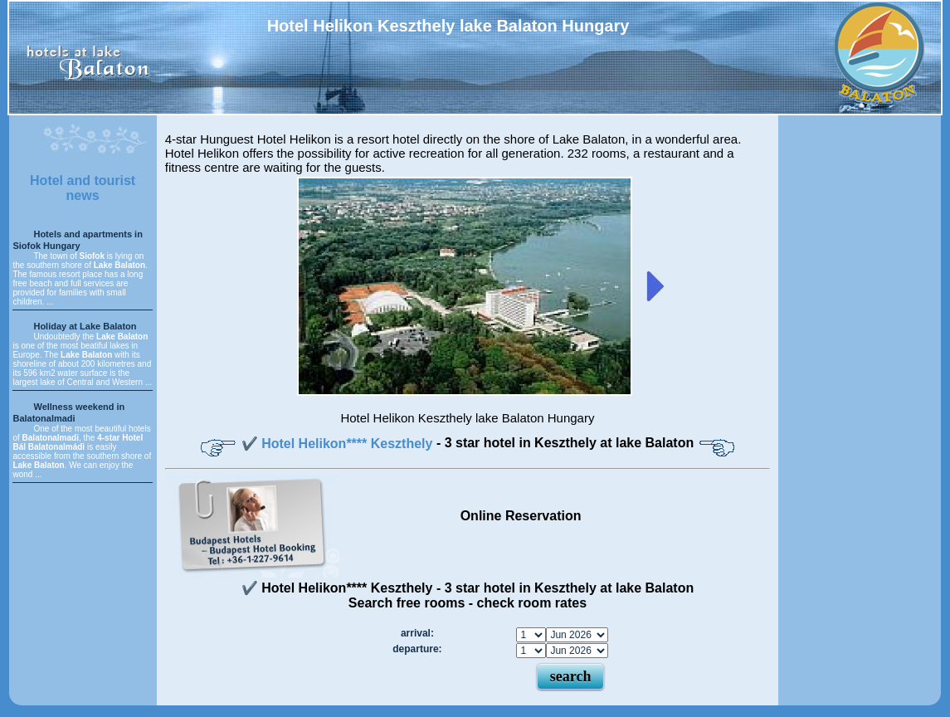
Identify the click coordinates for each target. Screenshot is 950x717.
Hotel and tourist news (82, 187)
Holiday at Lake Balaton (84, 326)
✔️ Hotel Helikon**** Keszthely (338, 444)
